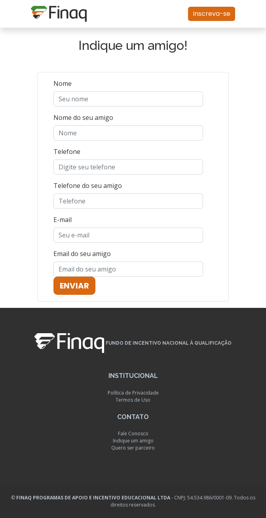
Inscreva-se (211, 13)
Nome (62, 83)
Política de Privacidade (133, 392)
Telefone (66, 151)
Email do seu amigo (82, 253)
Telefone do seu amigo (87, 185)
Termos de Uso (133, 400)
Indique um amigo (133, 440)
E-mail (62, 219)
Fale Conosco (133, 433)
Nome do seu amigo (83, 117)
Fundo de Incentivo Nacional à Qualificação (169, 343)
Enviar (74, 285)
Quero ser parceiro (133, 447)
